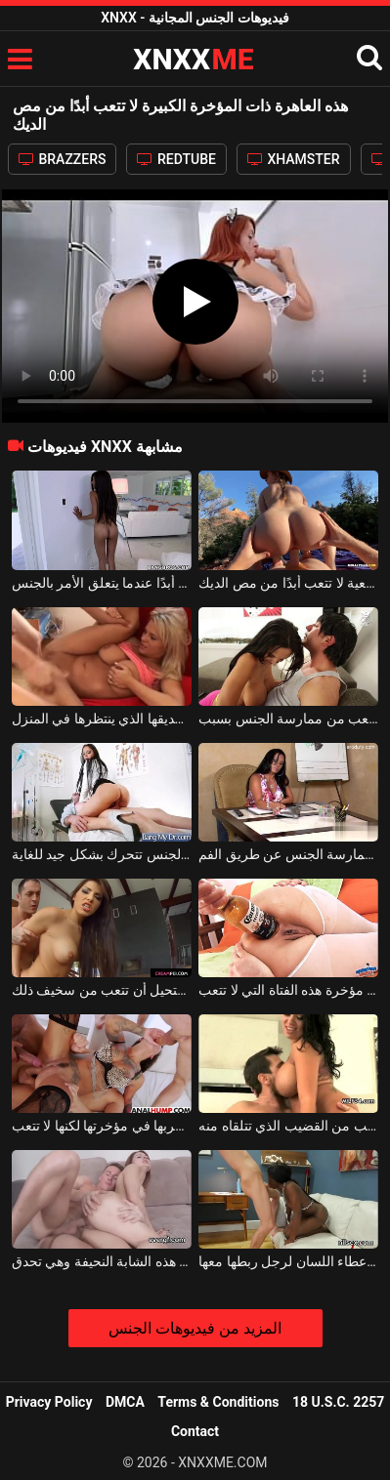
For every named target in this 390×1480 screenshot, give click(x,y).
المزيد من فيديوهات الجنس (195, 1328)
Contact (195, 1431)
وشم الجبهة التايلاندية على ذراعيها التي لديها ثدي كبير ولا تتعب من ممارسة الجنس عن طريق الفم (288, 854)
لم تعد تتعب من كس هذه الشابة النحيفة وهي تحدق (102, 1261)
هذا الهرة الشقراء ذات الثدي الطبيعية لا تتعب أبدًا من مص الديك (288, 583)
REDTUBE (176, 159)
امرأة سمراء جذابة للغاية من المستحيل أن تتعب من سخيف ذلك (102, 990)
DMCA (125, 1402)
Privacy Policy (49, 1402)
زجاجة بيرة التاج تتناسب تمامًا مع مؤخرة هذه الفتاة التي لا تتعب (288, 990)
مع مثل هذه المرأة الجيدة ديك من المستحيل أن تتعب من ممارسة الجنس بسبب (288, 718)
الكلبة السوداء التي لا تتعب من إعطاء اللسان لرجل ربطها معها (288, 1261)
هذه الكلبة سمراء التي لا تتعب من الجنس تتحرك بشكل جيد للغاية (102, 854)
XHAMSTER (293, 159)
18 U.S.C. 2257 (338, 1402)
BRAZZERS (63, 159)
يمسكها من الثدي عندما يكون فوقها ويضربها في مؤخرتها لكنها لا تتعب (102, 1125)
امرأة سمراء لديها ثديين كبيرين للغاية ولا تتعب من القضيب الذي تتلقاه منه (288, 1125)
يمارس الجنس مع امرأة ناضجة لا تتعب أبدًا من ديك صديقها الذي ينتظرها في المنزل (102, 718)
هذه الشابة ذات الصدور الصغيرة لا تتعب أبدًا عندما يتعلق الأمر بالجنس (102, 583)
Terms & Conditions (218, 1402)
